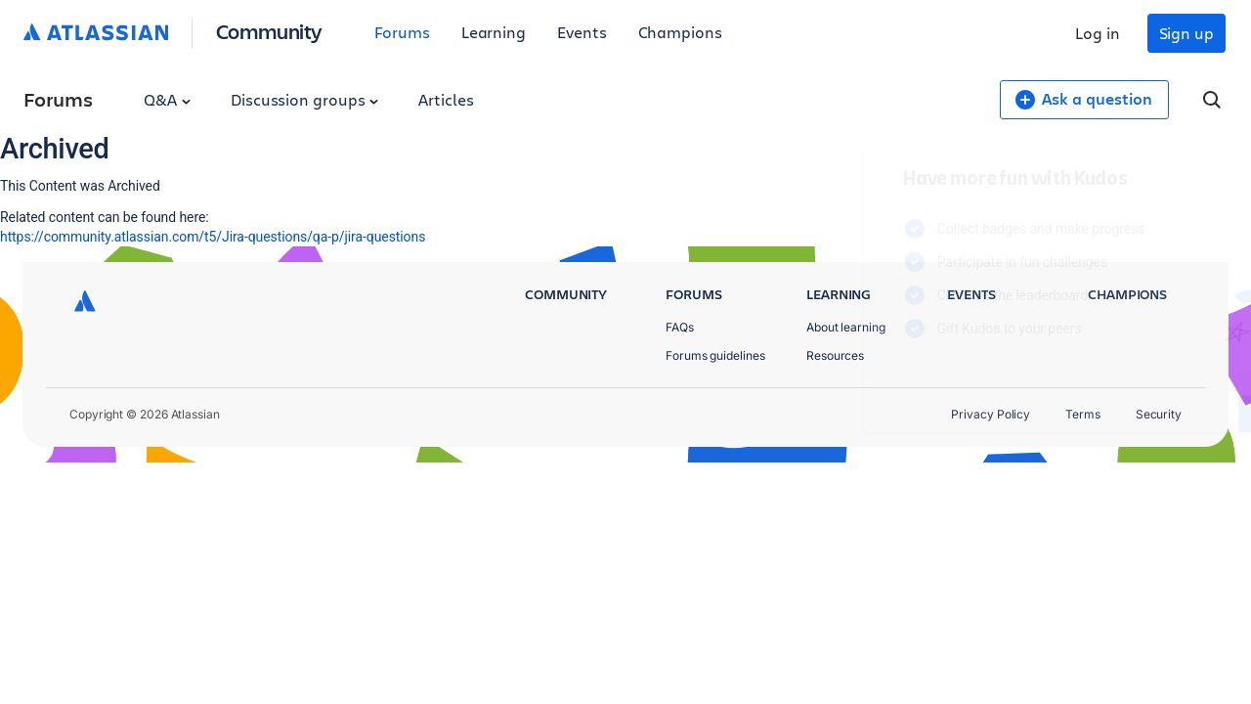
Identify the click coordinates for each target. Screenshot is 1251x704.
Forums (402, 32)
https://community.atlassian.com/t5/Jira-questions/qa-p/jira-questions (212, 236)
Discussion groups (305, 99)
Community (269, 31)
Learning (493, 32)
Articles (445, 99)
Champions (680, 32)
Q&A (167, 99)
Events (582, 32)
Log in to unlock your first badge (856, 385)
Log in (1097, 32)
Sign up (1186, 32)
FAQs (680, 327)
